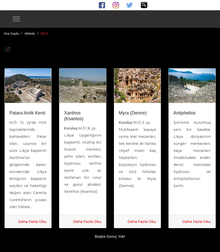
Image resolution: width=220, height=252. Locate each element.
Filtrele (7, 49)
